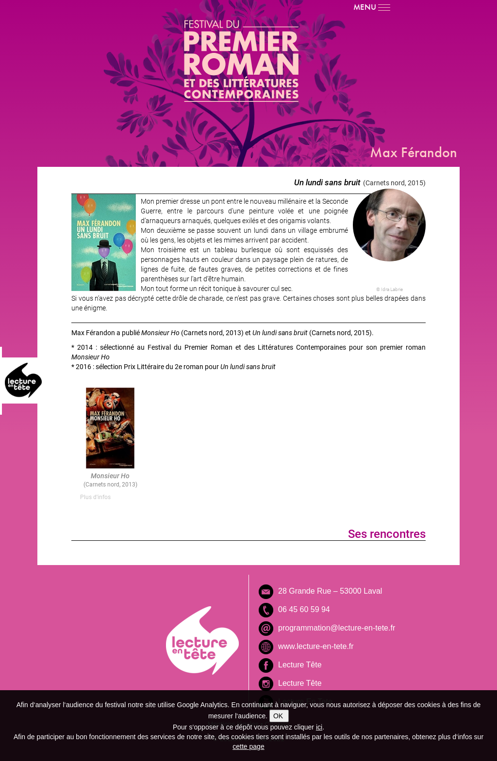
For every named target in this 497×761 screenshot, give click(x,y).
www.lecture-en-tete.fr (316, 646)
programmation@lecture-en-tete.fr (336, 628)
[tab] (110, 497)
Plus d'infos (95, 497)
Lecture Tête (300, 665)
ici (319, 727)
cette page (248, 746)
